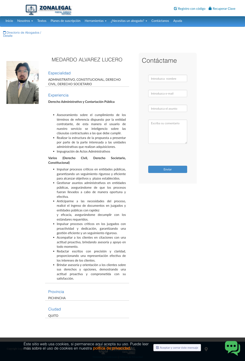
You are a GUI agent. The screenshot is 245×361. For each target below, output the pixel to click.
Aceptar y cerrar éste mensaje (177, 347)
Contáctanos (160, 21)
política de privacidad (111, 348)
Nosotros (25, 21)
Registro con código (189, 8)
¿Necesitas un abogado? (129, 21)
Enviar (168, 169)
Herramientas (96, 21)
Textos (41, 21)
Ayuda (177, 21)
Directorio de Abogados (21, 32)
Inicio (9, 21)
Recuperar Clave (222, 8)
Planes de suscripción (65, 21)
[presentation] (175, 155)
